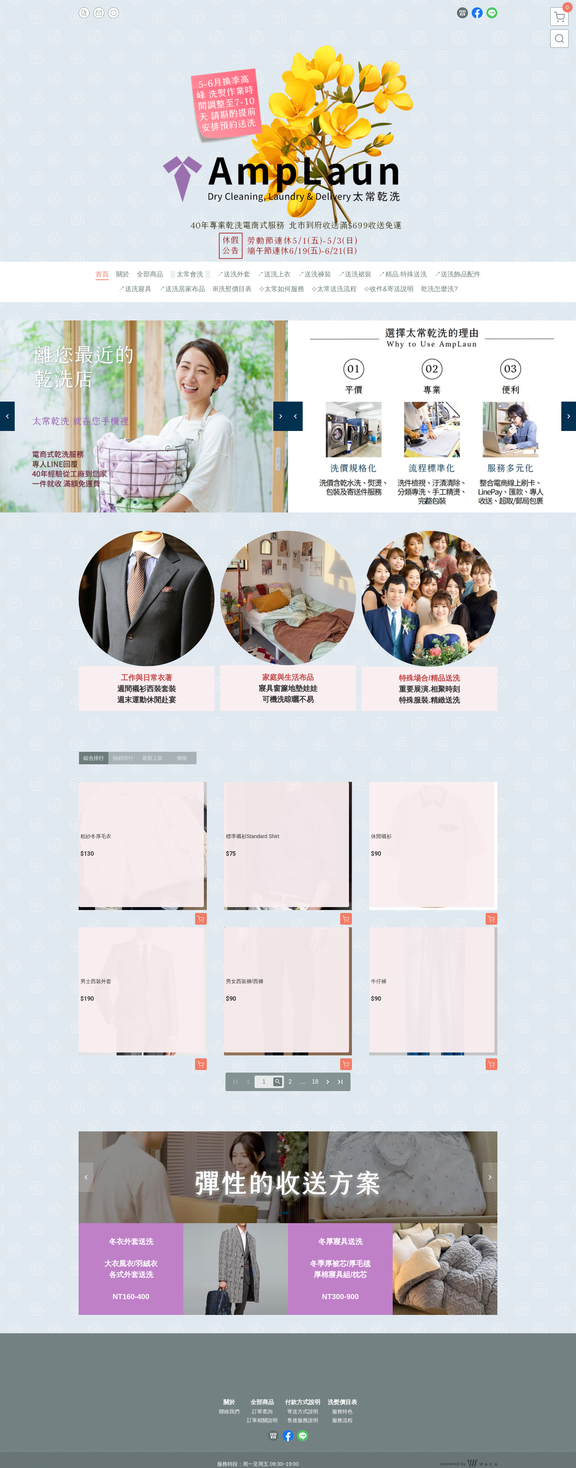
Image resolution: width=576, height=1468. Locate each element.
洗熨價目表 (342, 1402)
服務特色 (342, 1411)
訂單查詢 (262, 1411)
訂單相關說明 (262, 1420)
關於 (229, 1402)
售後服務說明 (302, 1420)
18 (315, 1082)
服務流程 (342, 1420)
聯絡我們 (229, 1411)
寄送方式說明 (302, 1411)
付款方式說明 (302, 1402)
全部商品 (262, 1402)
